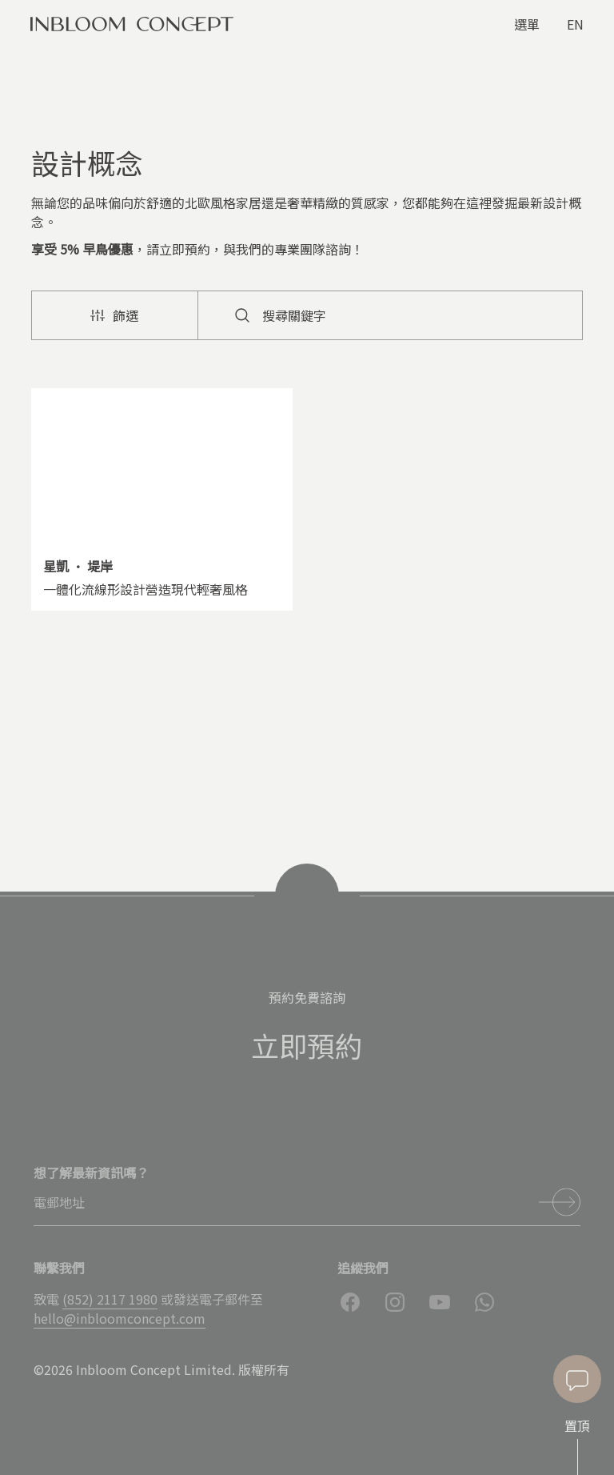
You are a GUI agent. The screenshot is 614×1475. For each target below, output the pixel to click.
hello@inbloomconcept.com (119, 1318)
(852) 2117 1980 (109, 1299)
